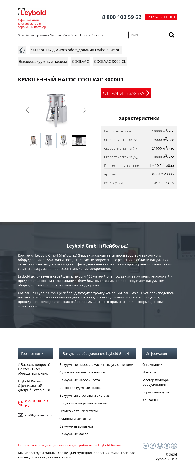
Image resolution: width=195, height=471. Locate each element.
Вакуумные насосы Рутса (79, 380)
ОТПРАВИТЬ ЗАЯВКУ (124, 93)
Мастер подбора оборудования (155, 382)
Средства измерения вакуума (83, 403)
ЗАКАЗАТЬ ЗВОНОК (161, 17)
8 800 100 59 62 (121, 17)
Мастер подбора (60, 35)
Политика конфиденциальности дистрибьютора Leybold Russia (69, 445)
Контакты (97, 35)
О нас (21, 35)
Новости (85, 35)
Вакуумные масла (73, 434)
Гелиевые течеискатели (78, 411)
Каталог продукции (37, 35)
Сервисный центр (156, 392)
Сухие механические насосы (82, 372)
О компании (152, 364)
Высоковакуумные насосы (80, 387)
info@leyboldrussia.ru (38, 415)
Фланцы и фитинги (75, 418)
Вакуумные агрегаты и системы (85, 395)
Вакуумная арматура (76, 426)
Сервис (75, 35)
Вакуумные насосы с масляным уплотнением (96, 364)
